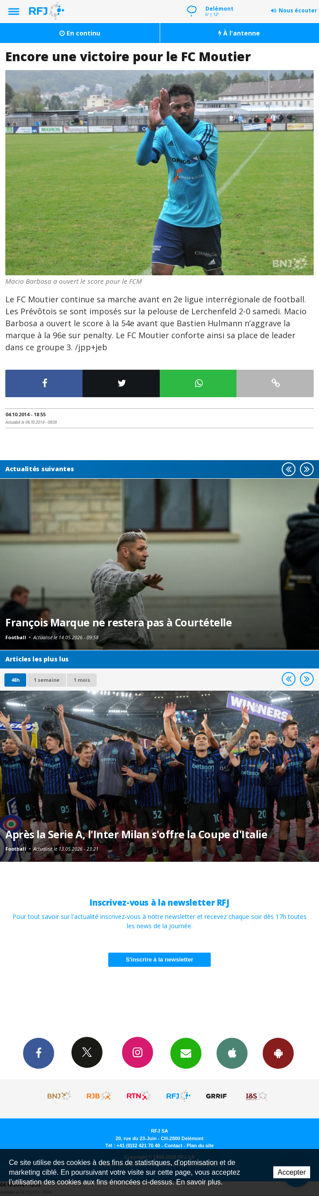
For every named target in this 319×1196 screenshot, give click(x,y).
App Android (278, 1053)
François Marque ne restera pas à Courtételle (118, 622)
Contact (173, 1145)
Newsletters (185, 1053)
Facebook (38, 1053)
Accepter (292, 1172)
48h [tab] (15, 679)
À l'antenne (239, 33)
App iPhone (232, 1053)
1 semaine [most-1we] (46, 679)
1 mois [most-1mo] (82, 679)
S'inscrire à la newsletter (159, 959)
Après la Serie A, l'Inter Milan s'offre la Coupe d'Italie (136, 834)
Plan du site (200, 1145)
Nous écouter (298, 10)
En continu (79, 33)
